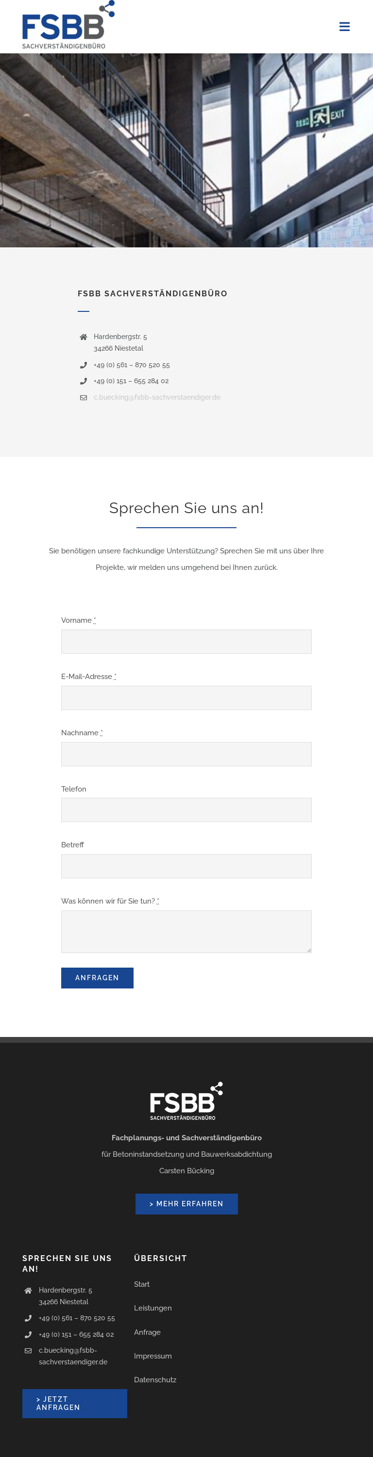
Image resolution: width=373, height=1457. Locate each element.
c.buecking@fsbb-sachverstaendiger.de (157, 397)
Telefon (73, 789)
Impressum (153, 1356)
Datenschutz (155, 1380)
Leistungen (153, 1308)
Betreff (72, 845)
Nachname (82, 732)
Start (142, 1284)
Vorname (78, 620)
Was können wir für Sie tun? (110, 901)
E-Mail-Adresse (89, 676)
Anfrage (147, 1332)
